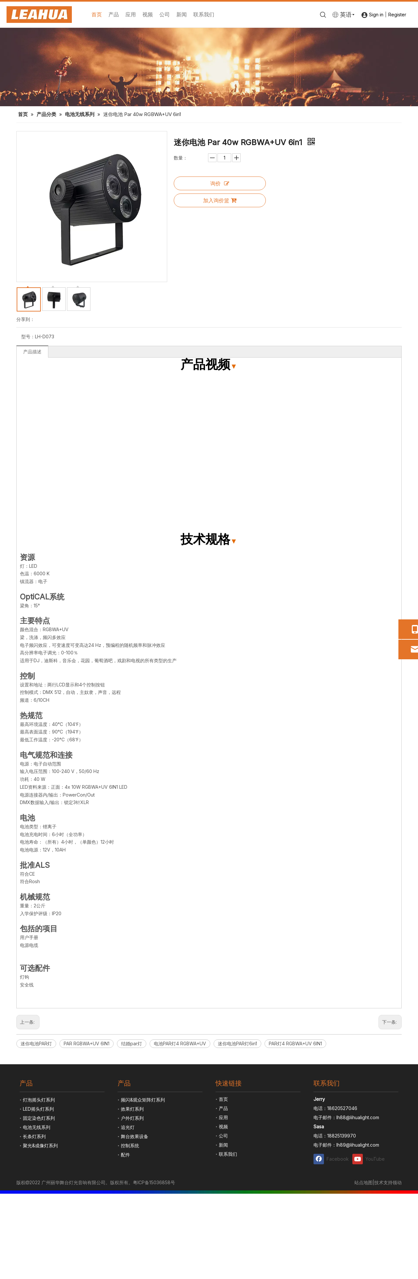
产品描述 (32, 351)
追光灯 (128, 1127)
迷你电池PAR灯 (36, 1043)
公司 (164, 14)
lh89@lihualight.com (357, 1145)
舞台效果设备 (134, 1136)
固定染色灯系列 (39, 1118)
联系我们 (203, 14)
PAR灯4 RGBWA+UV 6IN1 (295, 1043)
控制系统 (130, 1145)
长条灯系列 (34, 1136)
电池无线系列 (36, 1127)
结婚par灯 (131, 1043)
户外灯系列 (132, 1118)
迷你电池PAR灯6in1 (237, 1043)
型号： (28, 336)
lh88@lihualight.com (357, 1117)
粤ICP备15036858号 (154, 1182)
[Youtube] (370, 1159)
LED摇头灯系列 (38, 1109)
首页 (96, 14)
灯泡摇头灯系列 (39, 1099)
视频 (147, 14)
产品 (113, 14)
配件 (125, 1154)
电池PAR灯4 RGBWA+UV (180, 1043)
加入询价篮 (219, 200)
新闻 (181, 14)
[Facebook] (331, 1159)
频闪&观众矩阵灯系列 (143, 1099)
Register (397, 14)
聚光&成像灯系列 (40, 1145)
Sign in (376, 14)
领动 (397, 1182)
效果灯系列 (132, 1109)
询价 (219, 183)
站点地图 (363, 1182)
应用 (130, 14)
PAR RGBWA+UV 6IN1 (86, 1043)
